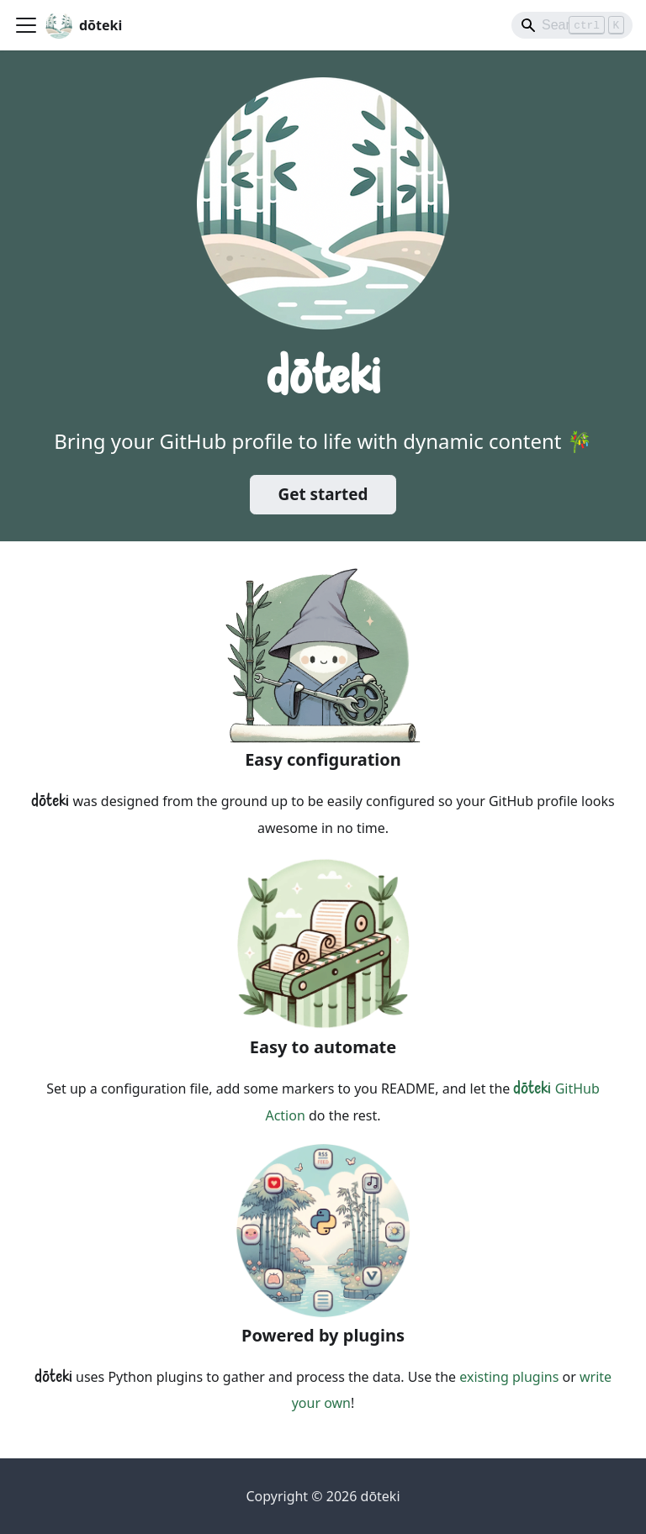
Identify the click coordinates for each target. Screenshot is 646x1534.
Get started (323, 494)
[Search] (572, 25)
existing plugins (509, 1377)
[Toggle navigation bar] (26, 25)
